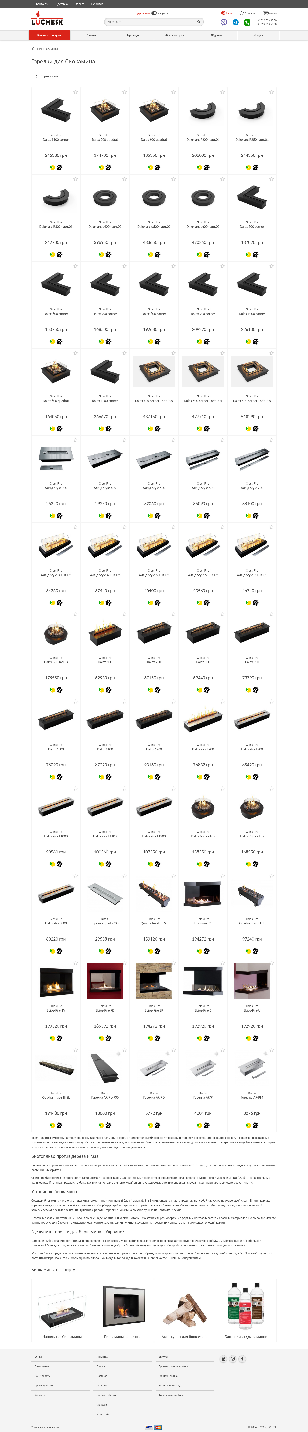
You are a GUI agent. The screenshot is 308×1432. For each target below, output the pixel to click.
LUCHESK (272, 1427)
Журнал (217, 35)
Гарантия (97, 4)
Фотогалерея (174, 35)
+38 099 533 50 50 (266, 24)
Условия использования (45, 1427)
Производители (44, 1385)
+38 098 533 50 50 (266, 20)
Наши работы (42, 1376)
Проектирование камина (173, 1366)
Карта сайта (103, 1414)
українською (144, 13)
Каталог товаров (49, 35)
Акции (91, 35)
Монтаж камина (168, 1376)
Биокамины (47, 49)
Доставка (62, 4)
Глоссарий (102, 1404)
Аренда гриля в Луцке (171, 1395)
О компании (42, 1366)
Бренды (133, 35)
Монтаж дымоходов (170, 1385)
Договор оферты (106, 1395)
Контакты (42, 4)
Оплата (79, 4)
